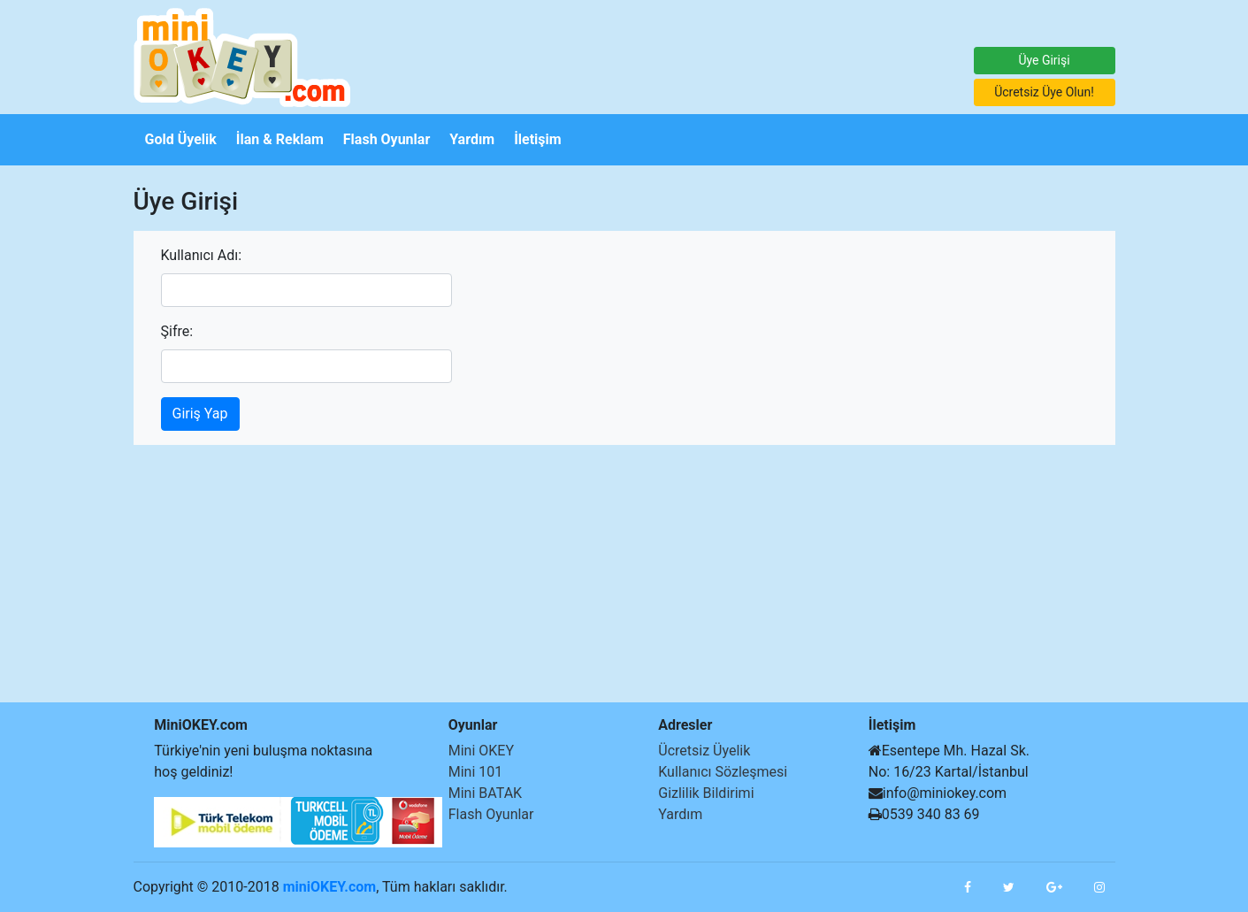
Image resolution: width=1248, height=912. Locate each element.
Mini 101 (475, 771)
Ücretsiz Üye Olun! (1044, 92)
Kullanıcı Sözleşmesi (722, 771)
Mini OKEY (481, 750)
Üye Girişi (1043, 60)
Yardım (680, 814)
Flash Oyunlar (491, 814)
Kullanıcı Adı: (201, 255)
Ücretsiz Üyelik (704, 750)
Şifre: (177, 331)
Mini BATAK (485, 793)
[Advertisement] (53, 430)
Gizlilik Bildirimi (706, 793)
